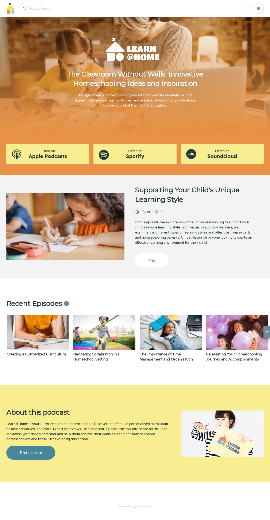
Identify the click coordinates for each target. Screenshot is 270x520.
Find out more (31, 452)
